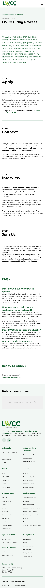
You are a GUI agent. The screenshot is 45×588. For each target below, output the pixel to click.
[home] (9, 3)
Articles (20, 14)
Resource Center (8, 14)
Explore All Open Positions (12, 377)
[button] (41, 3)
